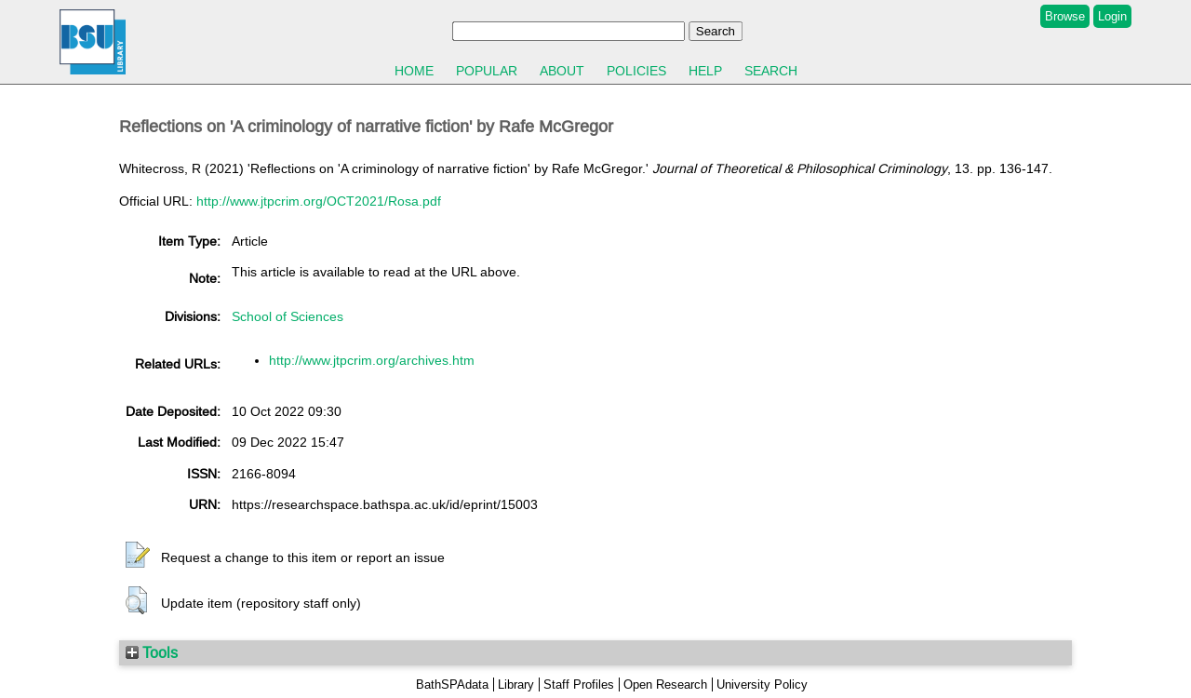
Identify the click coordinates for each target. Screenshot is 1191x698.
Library (516, 684)
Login (1112, 16)
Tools (152, 652)
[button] (138, 556)
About (562, 70)
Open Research (665, 684)
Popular (486, 70)
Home (414, 70)
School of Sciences (287, 316)
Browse (1065, 16)
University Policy (762, 684)
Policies (636, 70)
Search (770, 70)
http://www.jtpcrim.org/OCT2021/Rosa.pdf (318, 201)
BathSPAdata (452, 684)
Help (705, 70)
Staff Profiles (578, 684)
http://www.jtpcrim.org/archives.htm (372, 360)
